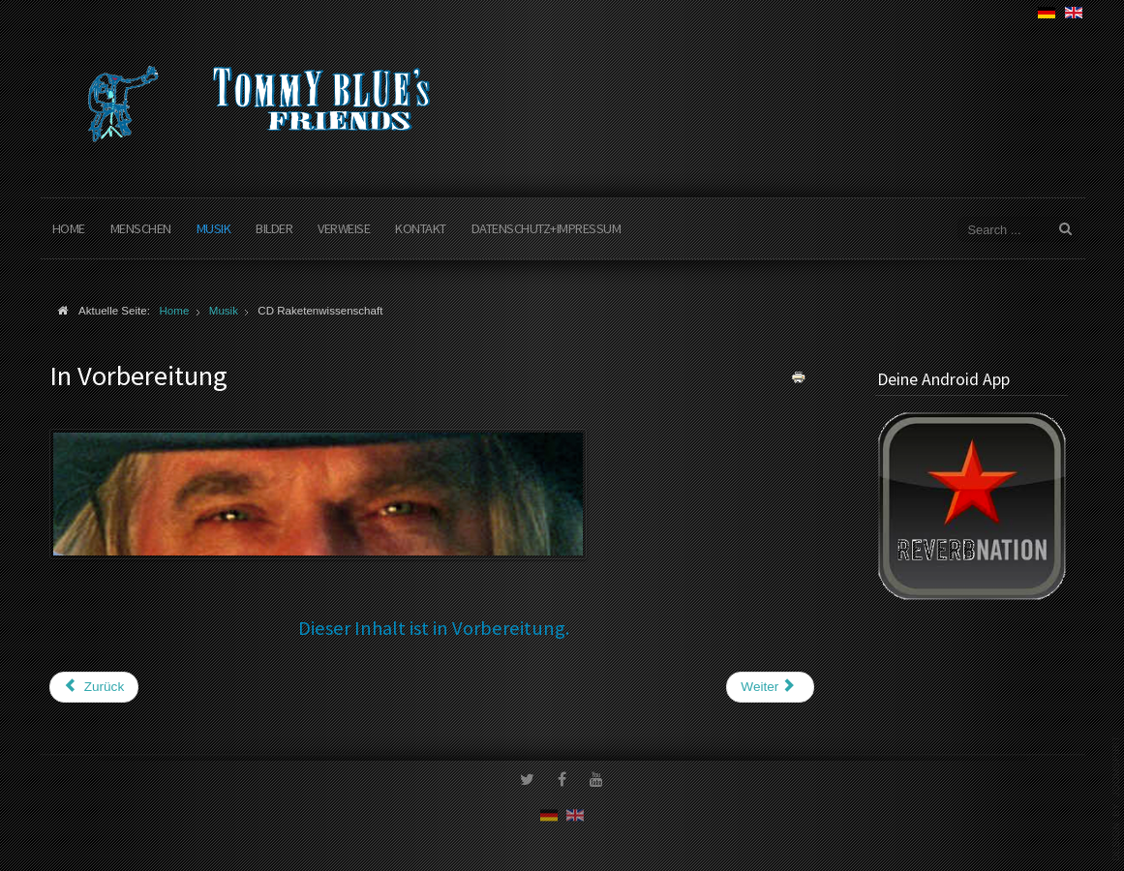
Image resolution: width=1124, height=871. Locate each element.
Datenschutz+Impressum (546, 228)
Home (68, 228)
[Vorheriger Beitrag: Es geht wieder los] (94, 687)
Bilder (274, 228)
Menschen (140, 228)
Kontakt (420, 228)
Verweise (344, 228)
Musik (214, 228)
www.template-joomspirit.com (1116, 798)
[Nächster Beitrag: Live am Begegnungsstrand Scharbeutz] (769, 687)
